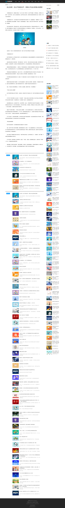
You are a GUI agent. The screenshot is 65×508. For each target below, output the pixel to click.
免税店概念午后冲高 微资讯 (23, 363)
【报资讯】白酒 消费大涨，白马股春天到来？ (55, 173)
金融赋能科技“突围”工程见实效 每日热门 (55, 218)
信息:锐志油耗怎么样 (55, 108)
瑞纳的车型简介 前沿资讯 (23, 375)
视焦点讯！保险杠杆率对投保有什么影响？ (26, 357)
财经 (22, 1)
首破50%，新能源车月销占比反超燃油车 (25, 242)
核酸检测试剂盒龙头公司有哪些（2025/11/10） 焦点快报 (28, 179)
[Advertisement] (53, 35)
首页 (9, 4)
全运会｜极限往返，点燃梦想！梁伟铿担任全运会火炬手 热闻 (55, 243)
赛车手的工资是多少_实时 (23, 284)
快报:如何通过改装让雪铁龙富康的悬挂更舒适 (55, 322)
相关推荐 (8, 155)
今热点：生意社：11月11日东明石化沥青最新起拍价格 (28, 430)
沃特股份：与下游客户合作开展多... (53, 45)
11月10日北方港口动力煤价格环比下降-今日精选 (27, 173)
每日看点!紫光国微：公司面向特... (53, 63)
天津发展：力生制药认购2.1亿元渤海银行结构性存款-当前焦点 (29, 290)
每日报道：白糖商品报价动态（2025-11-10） (55, 238)
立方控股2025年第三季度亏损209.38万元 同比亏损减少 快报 (55, 287)
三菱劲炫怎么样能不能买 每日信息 (24, 199)
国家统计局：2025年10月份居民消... (53, 55)
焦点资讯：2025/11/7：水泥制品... (53, 60)
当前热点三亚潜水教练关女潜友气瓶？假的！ (55, 134)
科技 (32, 1)
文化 (42, 1)
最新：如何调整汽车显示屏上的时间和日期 (55, 337)
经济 (29, 1)
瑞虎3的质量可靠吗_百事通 (23, 418)
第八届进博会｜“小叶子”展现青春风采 (25, 161)
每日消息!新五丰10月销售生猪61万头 (25, 167)
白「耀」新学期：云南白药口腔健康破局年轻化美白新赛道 (55, 213)
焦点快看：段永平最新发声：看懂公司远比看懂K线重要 (28, 155)
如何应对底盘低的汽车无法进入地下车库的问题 (55, 233)
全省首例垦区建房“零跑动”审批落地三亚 (55, 332)
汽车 (35, 1)
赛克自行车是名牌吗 (22, 266)
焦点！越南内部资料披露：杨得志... (53, 65)
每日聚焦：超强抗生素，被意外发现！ (25, 272)
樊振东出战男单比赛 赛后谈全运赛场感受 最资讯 (55, 268)
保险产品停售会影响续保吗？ (24, 345)
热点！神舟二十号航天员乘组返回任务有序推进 (27, 406)
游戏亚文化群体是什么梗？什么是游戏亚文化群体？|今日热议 (29, 448)
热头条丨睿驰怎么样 (22, 339)
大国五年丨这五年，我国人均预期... (53, 68)
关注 (25, 1)
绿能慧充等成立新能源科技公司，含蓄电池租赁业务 (55, 292)
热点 (38, 1)
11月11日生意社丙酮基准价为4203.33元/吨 (26, 473)
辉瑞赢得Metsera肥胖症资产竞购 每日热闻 (26, 205)
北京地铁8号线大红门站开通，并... (53, 50)
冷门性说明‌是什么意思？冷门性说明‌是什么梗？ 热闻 (27, 442)
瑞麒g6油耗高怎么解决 (23, 351)
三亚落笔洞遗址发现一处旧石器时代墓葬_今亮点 (55, 253)
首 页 (16, 1)
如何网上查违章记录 (55, 301)
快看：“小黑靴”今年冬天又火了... (53, 58)
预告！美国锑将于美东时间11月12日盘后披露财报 (27, 211)
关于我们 (28, 502)
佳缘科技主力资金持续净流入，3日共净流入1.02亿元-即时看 (29, 321)
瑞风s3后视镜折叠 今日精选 (23, 479)
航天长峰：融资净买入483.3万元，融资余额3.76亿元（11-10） (29, 491)
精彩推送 (8, 193)
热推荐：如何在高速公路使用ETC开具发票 (55, 198)
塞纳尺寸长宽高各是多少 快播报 (24, 296)
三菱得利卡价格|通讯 (22, 217)
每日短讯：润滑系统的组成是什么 (24, 327)
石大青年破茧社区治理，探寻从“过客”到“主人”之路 (55, 273)
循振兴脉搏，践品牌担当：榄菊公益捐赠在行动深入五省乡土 (55, 16)
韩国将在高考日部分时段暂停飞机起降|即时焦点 (27, 369)
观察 (19, 1)
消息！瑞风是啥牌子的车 (23, 436)
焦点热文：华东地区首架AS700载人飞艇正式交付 (55, 317)
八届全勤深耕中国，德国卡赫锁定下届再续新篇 (27, 424)
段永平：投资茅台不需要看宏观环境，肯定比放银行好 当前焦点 (29, 278)
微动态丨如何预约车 (55, 207)
